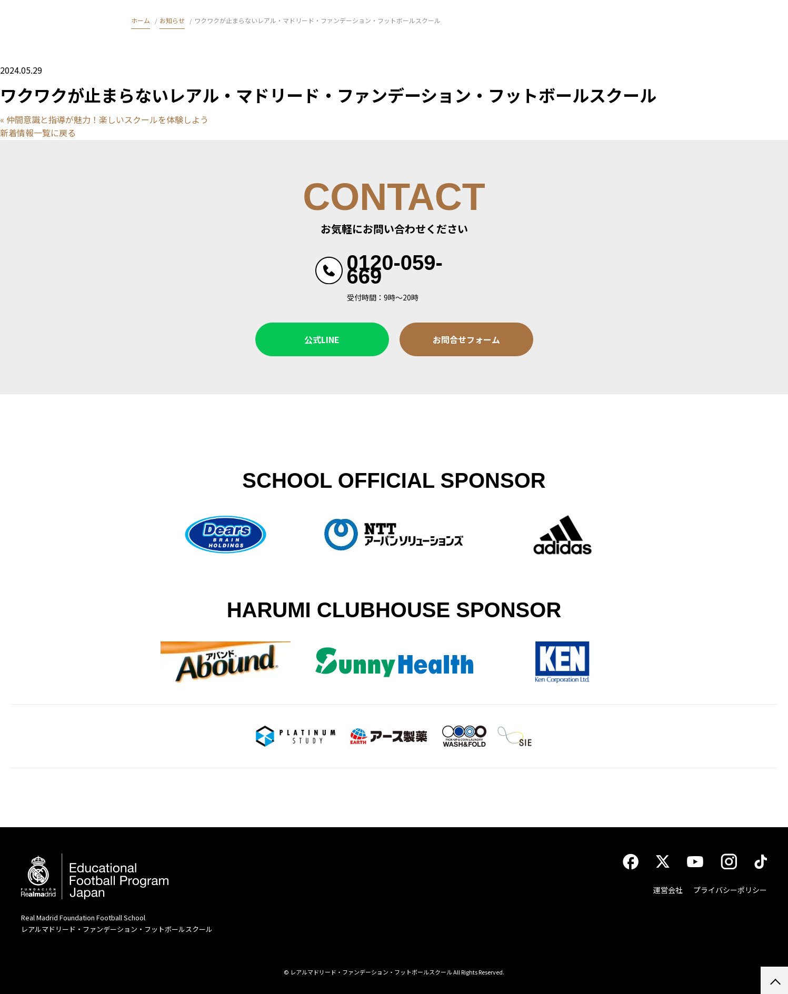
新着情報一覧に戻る (38, 132)
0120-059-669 (395, 269)
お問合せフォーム (466, 339)
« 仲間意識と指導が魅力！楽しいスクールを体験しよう (104, 119)
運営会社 (668, 890)
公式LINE (322, 339)
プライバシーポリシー (730, 890)
